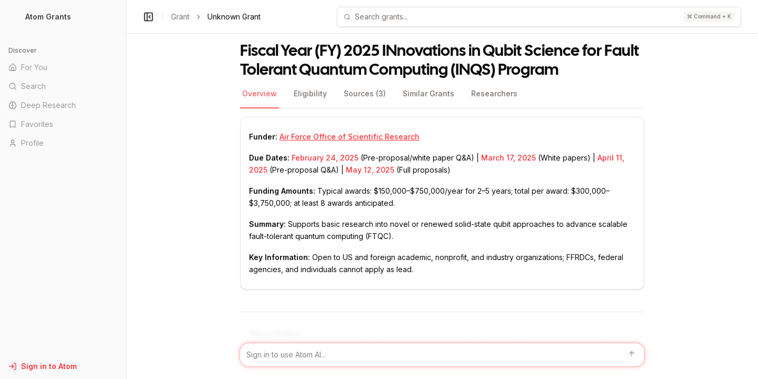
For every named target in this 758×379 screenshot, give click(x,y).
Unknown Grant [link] (234, 16)
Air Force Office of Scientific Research (350, 136)
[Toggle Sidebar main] (126, 189)
